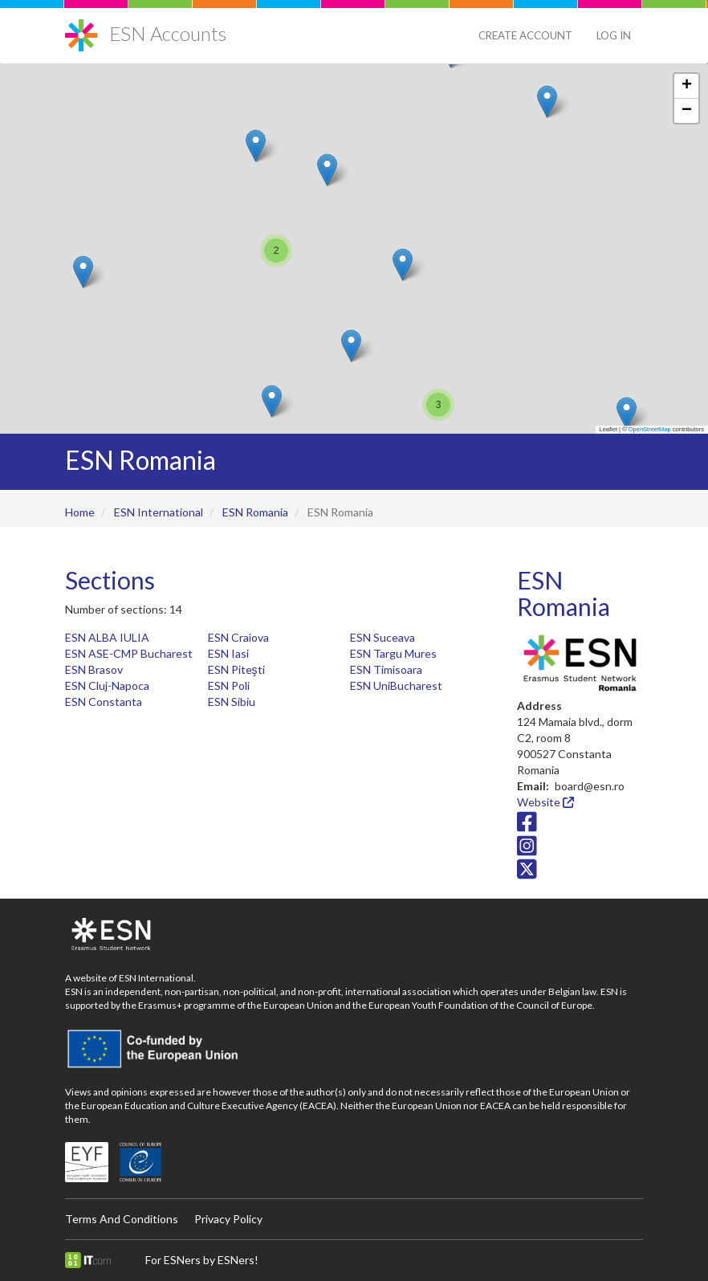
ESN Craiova (238, 637)
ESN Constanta (103, 701)
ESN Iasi (228, 653)
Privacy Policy (228, 1219)
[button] (626, 413)
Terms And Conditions (121, 1219)
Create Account (525, 35)
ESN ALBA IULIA (107, 637)
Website (545, 802)
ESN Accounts (167, 33)
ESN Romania (255, 512)
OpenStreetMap (650, 429)
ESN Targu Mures (393, 653)
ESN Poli (229, 685)
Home (80, 512)
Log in (613, 35)
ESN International (158, 512)
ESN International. (157, 978)
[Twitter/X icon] (527, 873)
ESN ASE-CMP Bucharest (129, 653)
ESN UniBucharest (396, 685)
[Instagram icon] (527, 849)
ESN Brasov (94, 669)
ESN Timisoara (386, 669)
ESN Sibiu (231, 701)
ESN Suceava (382, 637)
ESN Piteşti (236, 669)
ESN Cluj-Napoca (107, 685)
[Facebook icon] (527, 826)
